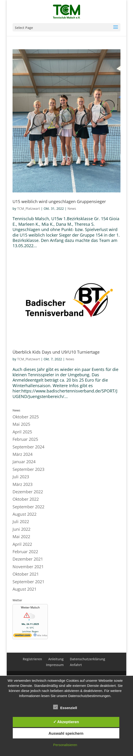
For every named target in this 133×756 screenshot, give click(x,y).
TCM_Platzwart (28, 208)
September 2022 (28, 506)
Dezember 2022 (28, 491)
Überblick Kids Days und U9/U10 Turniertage (56, 352)
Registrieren (32, 659)
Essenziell (65, 707)
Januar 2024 (24, 461)
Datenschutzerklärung (87, 659)
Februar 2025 (25, 439)
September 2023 (28, 469)
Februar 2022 (25, 551)
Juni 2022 (21, 529)
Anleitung (56, 659)
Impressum (55, 665)
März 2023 (22, 484)
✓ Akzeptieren (66, 722)
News (72, 208)
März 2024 (22, 454)
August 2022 (24, 514)
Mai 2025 (21, 424)
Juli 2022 (21, 521)
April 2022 (22, 544)
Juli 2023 (21, 476)
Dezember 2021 (28, 559)
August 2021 (24, 589)
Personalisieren (65, 745)
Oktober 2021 (26, 574)
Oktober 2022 (26, 499)
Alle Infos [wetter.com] (40, 635)
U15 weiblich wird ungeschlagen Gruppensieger (59, 201)
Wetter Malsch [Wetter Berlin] (30, 607)
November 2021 (28, 566)
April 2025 (22, 432)
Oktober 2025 (26, 417)
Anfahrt (76, 665)
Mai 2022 (21, 536)
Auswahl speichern (66, 733)
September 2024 (28, 447)
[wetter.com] (22, 636)
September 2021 (28, 581)
